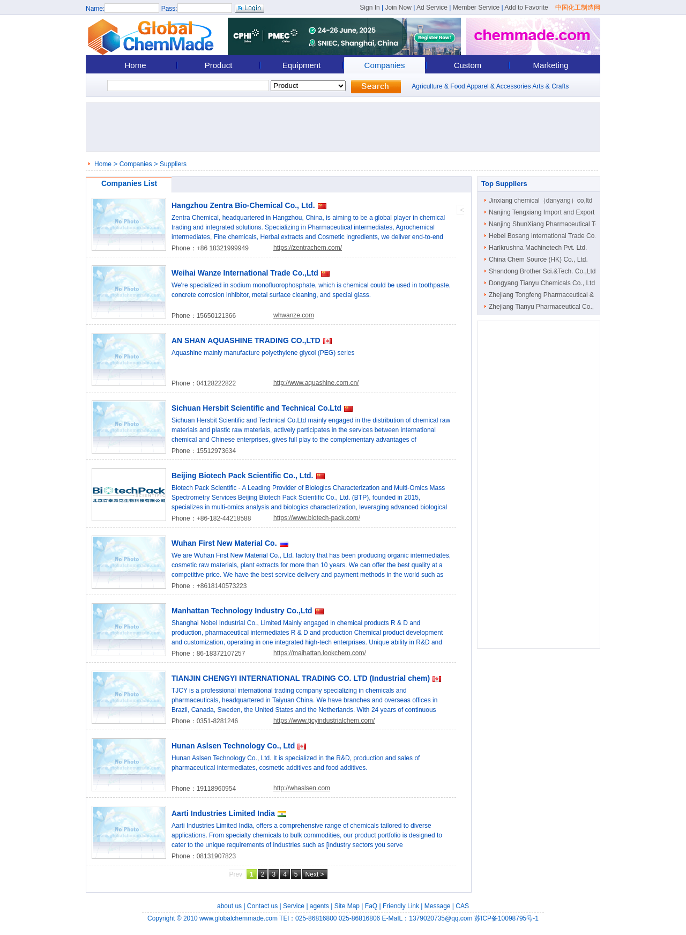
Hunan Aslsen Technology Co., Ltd (233, 745)
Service (293, 906)
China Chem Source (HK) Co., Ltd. (538, 259)
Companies (384, 65)
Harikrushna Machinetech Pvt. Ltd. (538, 247)
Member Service (476, 7)
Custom (468, 65)
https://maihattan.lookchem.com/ (319, 653)
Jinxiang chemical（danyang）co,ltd (540, 200)
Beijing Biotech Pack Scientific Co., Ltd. (243, 475)
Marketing (551, 65)
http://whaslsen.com (301, 788)
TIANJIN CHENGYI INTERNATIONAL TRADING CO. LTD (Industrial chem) (301, 678)
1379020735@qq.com (440, 918)
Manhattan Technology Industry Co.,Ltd (242, 610)
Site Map (347, 906)
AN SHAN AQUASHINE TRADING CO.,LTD (246, 340)
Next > (314, 874)
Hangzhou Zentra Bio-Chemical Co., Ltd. (243, 205)
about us (229, 906)
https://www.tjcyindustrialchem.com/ (324, 720)
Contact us (262, 906)
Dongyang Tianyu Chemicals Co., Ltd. (542, 283)
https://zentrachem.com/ (307, 247)
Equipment (301, 65)
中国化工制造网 (577, 7)
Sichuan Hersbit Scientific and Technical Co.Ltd (256, 408)
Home (135, 65)
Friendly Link (401, 906)
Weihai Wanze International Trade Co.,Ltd (245, 273)
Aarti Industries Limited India (223, 813)
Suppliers (173, 164)
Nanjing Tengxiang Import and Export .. (544, 212)
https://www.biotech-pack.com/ (316, 518)
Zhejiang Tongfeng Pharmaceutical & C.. (546, 295)
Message (437, 906)
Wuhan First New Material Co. (224, 543)
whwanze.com (293, 315)
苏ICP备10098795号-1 (506, 918)
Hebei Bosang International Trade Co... (544, 236)
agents (319, 906)
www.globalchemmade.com (238, 918)
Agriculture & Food (438, 86)
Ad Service (432, 7)
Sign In (369, 7)
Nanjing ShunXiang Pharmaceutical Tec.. (547, 224)
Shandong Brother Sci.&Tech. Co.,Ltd (542, 271)
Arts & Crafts (550, 86)
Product (219, 65)
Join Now (398, 7)
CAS (462, 906)
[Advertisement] (346, 127)
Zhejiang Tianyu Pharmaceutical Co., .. (544, 306)
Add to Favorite (526, 7)
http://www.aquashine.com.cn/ (316, 383)
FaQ (371, 906)
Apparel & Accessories (498, 86)
